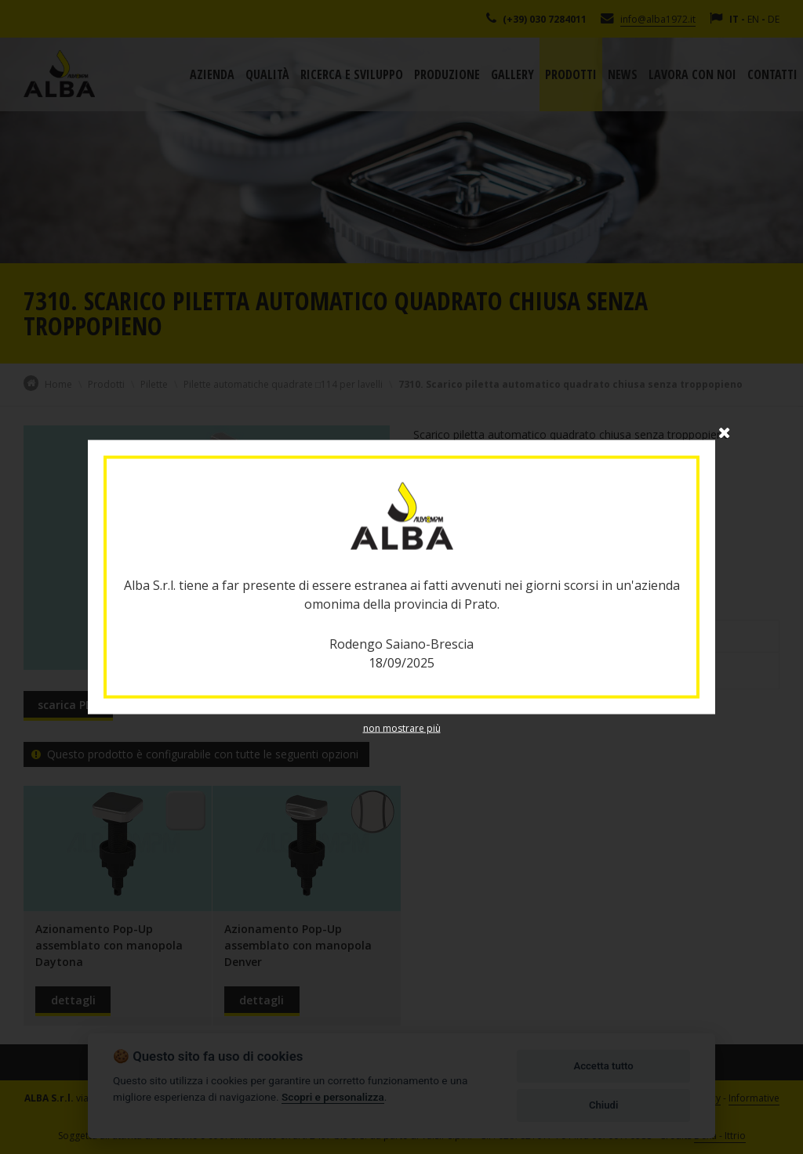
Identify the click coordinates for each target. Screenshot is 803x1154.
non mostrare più (402, 728)
